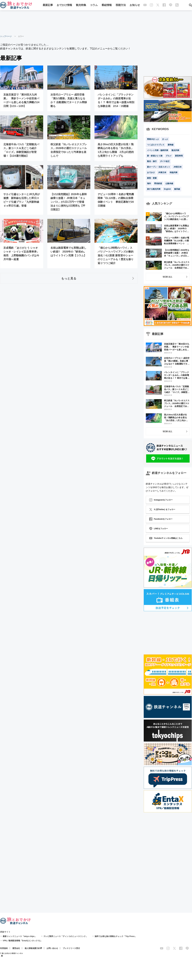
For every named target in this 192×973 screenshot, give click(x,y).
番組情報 (107, 5)
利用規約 (4, 948)
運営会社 (16, 948)
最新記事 (48, 5)
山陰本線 (169, 183)
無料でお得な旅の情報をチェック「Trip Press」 (116, 936)
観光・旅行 (152, 161)
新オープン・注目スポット (158, 167)
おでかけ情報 (64, 5)
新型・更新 (152, 178)
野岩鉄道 (158, 183)
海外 (149, 183)
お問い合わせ (52, 948)
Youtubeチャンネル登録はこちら (166, 538)
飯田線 (177, 189)
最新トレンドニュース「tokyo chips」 (19, 936)
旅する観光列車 (154, 189)
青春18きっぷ (153, 139)
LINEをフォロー (158, 528)
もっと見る (68, 278)
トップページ (6, 36)
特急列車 (173, 172)
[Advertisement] (96, 22)
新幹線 (170, 145)
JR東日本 (162, 172)
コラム (94, 5)
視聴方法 (121, 5)
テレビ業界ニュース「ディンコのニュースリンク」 (65, 936)
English (167, 189)
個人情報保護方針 (32, 948)
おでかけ (151, 172)
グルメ (169, 156)
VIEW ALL (167, 276)
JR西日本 (177, 167)
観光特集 (81, 5)
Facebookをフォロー (160, 519)
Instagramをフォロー (161, 499)
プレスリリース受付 (71, 948)
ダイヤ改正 (165, 161)
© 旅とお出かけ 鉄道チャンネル (11, 953)
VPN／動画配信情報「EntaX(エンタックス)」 (22, 941)
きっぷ (165, 139)
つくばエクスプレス (155, 145)
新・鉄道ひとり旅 (154, 156)
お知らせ (135, 5)
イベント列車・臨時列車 (157, 150)
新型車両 (179, 156)
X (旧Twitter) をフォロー (162, 509)
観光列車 (175, 150)
